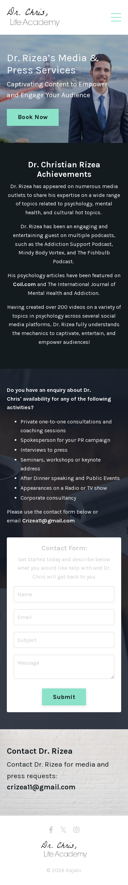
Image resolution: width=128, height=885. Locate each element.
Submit (64, 697)
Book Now (33, 117)
